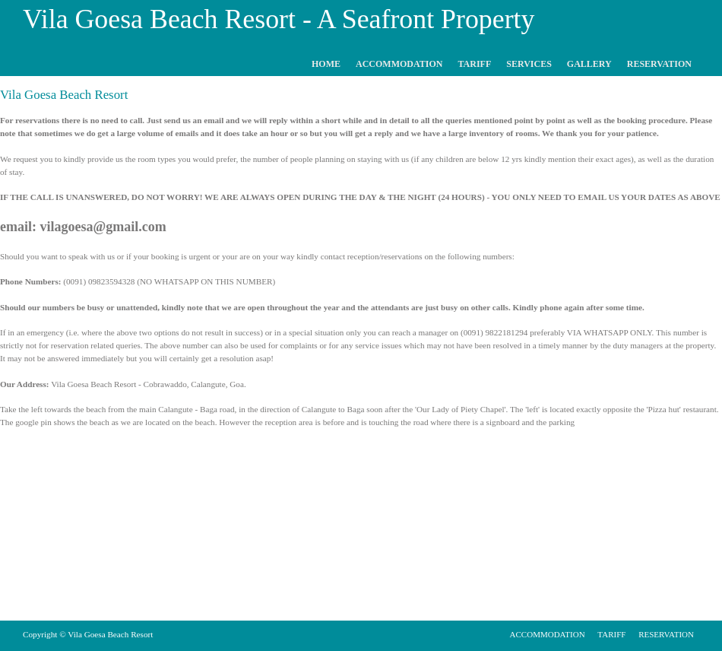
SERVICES (529, 64)
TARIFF (474, 64)
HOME (326, 64)
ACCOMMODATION (399, 64)
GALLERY (589, 64)
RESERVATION (659, 64)
